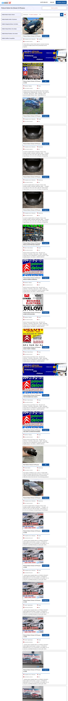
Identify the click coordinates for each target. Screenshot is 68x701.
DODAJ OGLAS (61, 2)
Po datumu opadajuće (33, 14)
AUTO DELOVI (44, 2)
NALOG (52, 2)
